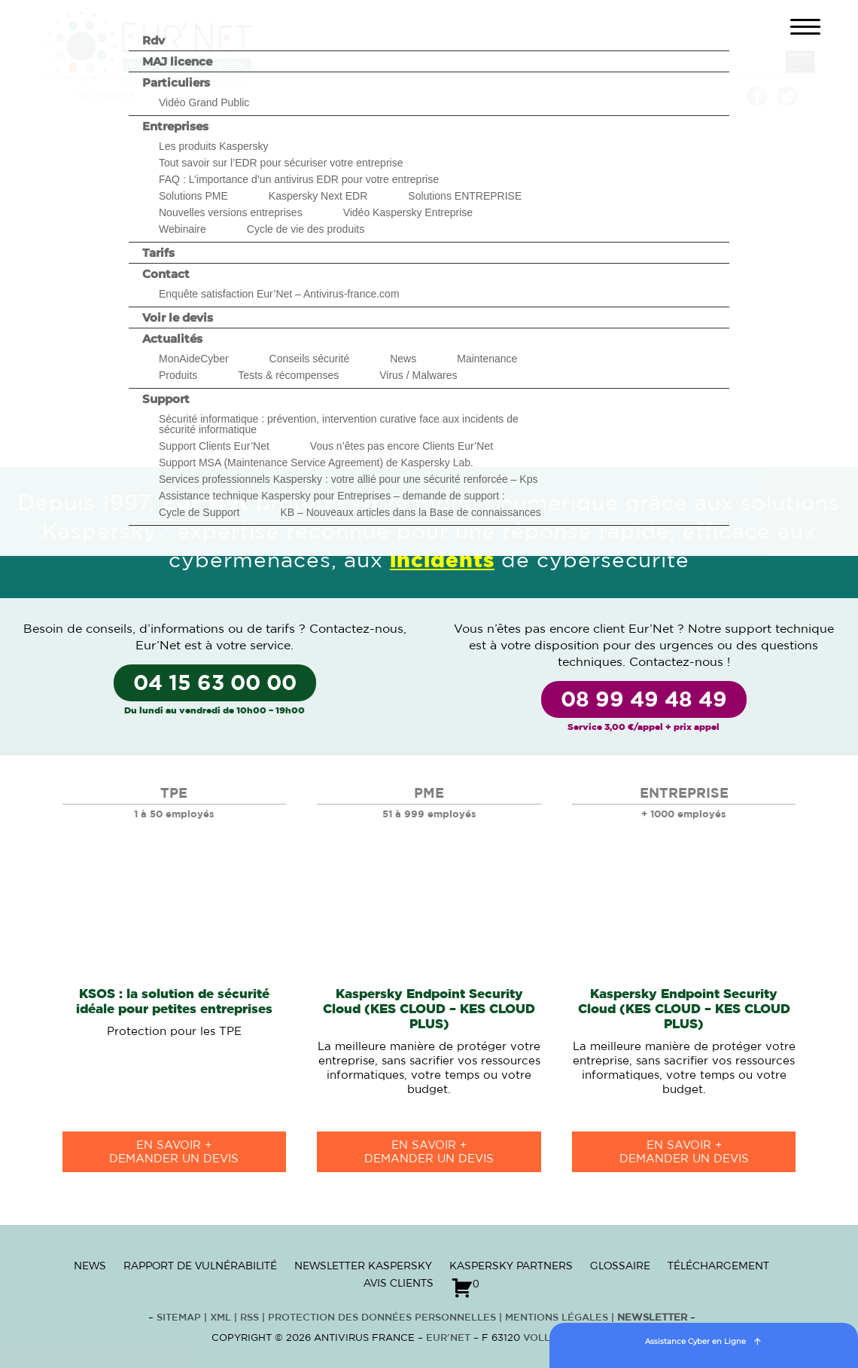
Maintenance (487, 359)
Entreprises (175, 126)
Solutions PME (193, 196)
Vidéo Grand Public (204, 102)
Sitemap (179, 1318)
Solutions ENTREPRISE (465, 196)
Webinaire (182, 229)
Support (166, 399)
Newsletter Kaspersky (363, 1265)
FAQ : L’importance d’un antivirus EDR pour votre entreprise (299, 179)
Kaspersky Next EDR (318, 196)
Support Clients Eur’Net (214, 446)
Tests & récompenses (288, 375)
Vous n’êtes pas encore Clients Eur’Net (401, 446)
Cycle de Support (199, 512)
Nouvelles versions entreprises (231, 212)
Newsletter (652, 1318)
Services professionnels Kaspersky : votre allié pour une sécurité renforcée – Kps (348, 479)
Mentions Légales (556, 1318)
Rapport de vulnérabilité (200, 1265)
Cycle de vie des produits (305, 229)
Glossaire (620, 1265)
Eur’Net (448, 1338)
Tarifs (158, 253)
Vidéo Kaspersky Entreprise (408, 212)
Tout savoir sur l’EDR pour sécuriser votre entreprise (281, 163)
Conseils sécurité (309, 359)
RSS (251, 1318)
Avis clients (399, 1283)
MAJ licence (177, 61)
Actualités (172, 338)
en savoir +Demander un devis (174, 1152)
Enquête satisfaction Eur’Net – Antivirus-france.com (279, 294)
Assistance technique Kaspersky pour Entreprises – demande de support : (332, 496)
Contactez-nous (356, 629)
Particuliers (176, 82)
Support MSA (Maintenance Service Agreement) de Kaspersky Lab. (316, 463)
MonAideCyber (194, 359)
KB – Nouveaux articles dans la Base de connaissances (410, 512)
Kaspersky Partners (511, 1265)
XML (220, 1318)
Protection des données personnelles (382, 1318)
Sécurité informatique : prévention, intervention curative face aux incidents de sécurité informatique (339, 424)
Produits (178, 375)
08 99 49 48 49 (644, 700)
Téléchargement (718, 1265)
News (403, 359)
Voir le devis (177, 317)
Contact (166, 274)
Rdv (153, 40)
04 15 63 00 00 (215, 684)
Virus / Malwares (418, 375)
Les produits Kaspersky (214, 146)
